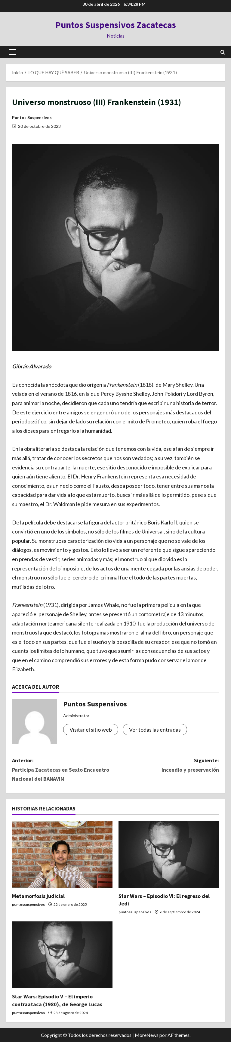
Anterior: (64, 770)
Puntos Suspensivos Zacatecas (115, 24)
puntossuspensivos (28, 904)
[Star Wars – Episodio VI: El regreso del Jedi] (169, 854)
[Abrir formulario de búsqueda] (222, 52)
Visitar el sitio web (90, 729)
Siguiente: (167, 765)
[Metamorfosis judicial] (62, 854)
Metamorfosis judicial (38, 896)
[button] (12, 52)
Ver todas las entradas (155, 729)
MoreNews (147, 1035)
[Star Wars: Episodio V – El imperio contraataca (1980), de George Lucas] (62, 954)
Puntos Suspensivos (32, 117)
